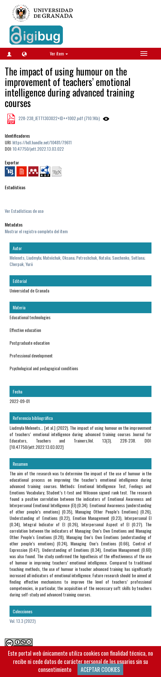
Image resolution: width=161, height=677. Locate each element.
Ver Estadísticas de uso (24, 210)
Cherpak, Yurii (21, 264)
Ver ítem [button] (59, 53)
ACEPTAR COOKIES (100, 669)
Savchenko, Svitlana (128, 257)
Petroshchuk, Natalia (93, 257)
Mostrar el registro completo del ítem (36, 231)
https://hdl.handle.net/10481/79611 (42, 142)
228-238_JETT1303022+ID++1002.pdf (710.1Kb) (58, 118)
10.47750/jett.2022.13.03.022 (38, 148)
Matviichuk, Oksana (58, 257)
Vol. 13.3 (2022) (23, 620)
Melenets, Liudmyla (25, 257)
